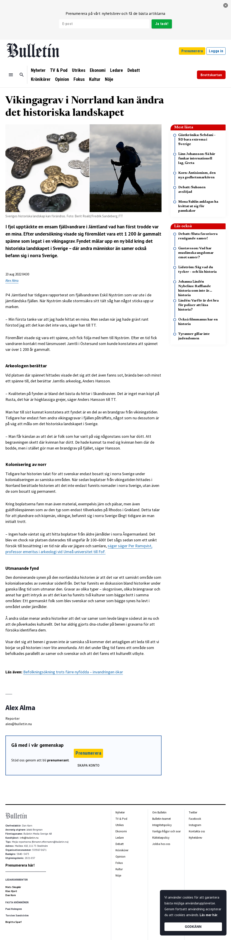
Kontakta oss (197, 831)
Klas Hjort (11, 891)
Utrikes (78, 70)
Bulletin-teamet (161, 819)
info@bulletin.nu (29, 837)
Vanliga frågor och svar (166, 831)
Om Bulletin (159, 812)
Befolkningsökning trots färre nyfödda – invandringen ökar (73, 671)
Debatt (133, 70)
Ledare (116, 70)
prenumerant (58, 760)
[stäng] (225, 5)
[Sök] (21, 74)
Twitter (193, 812)
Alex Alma (11, 280)
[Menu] (10, 74)
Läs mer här (208, 915)
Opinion (62, 79)
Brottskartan (211, 75)
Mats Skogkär (13, 887)
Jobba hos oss (161, 844)
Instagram (195, 825)
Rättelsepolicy (160, 838)
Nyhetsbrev (195, 838)
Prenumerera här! (20, 865)
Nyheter (38, 70)
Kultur (94, 79)
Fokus (79, 79)
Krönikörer (41, 79)
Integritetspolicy (162, 825)
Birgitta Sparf (13, 922)
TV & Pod (58, 70)
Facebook (195, 819)
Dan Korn (10, 895)
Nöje (109, 79)
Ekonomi (98, 70)
